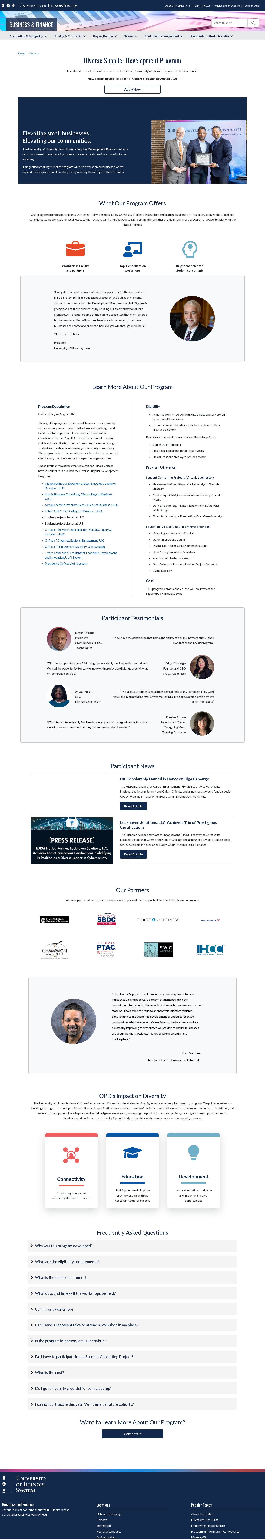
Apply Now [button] (132, 89)
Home (21, 53)
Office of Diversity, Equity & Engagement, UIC (74, 540)
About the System (202, 1514)
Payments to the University (209, 36)
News (207, 5)
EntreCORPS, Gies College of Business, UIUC (74, 511)
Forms (197, 5)
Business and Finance (18, 1504)
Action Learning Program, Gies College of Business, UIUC (82, 504)
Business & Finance (31, 24)
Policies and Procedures (228, 5)
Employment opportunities (208, 1525)
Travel (128, 36)
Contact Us (132, 1434)
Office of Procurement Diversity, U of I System (75, 546)
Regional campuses (109, 1531)
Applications (183, 5)
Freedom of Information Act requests (215, 1531)
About (169, 5)
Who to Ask (252, 5)
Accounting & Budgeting (26, 36)
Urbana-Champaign (109, 1514)
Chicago (102, 1519)
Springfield (104, 1525)
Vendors (34, 53)
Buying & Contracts (68, 36)
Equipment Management (162, 36)
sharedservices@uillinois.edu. (29, 1514)
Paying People (103, 36)
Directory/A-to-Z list (204, 1519)
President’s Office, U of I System (66, 563)
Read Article (133, 806)
